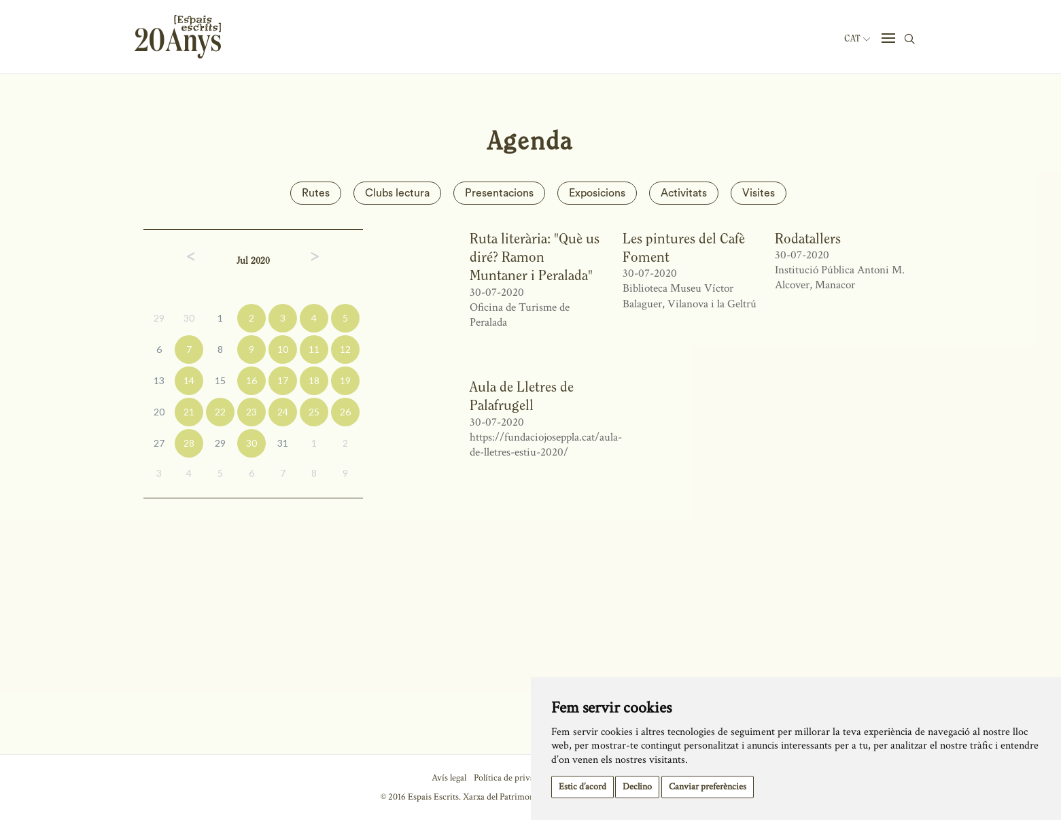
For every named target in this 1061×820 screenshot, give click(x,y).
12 (345, 349)
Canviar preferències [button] (707, 787)
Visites (758, 193)
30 (189, 318)
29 (159, 318)
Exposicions (597, 193)
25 (314, 411)
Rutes (316, 193)
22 (220, 411)
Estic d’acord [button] (582, 787)
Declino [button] (637, 787)
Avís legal (449, 778)
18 (314, 380)
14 (189, 380)
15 (220, 380)
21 (189, 411)
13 (159, 380)
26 (345, 411)
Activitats (684, 193)
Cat (857, 38)
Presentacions (499, 193)
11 (314, 349)
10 (282, 349)
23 (251, 411)
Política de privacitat (512, 778)
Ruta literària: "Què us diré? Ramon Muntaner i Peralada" (534, 257)
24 (282, 411)
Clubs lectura (397, 193)
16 (251, 380)
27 (159, 443)
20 (159, 411)
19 (345, 380)
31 (282, 443)
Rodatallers (808, 238)
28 (189, 443)
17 (282, 380)
